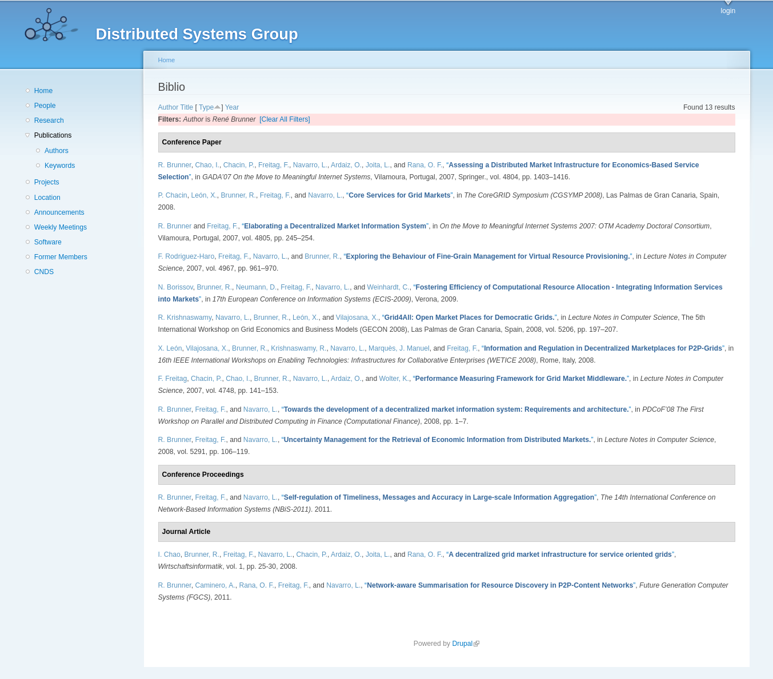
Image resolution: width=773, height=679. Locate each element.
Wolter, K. (394, 379)
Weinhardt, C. (388, 287)
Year (232, 107)
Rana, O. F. (424, 165)
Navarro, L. (310, 165)
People (45, 106)
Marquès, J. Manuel (399, 348)
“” (399, 195)
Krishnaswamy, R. (298, 348)
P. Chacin (172, 195)
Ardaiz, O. (346, 165)
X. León (170, 348)
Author (168, 107)
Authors (57, 151)
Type (206, 107)
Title (187, 107)
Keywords (60, 166)
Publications (53, 135)
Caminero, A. (215, 585)
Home (43, 91)
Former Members (60, 257)
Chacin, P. (239, 165)
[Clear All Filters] (284, 119)
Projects (46, 182)
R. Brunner (174, 165)
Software (48, 242)
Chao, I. (207, 165)
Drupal (465, 644)
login (728, 11)
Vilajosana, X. (357, 318)
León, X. (204, 195)
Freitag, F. (273, 165)
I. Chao (169, 555)
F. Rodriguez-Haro (186, 256)
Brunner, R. (238, 195)
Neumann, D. (256, 287)
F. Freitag (172, 379)
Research (49, 120)
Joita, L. (378, 165)
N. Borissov (175, 287)
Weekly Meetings (60, 227)
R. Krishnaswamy (185, 318)
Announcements (59, 212)
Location (47, 198)
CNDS (44, 272)
